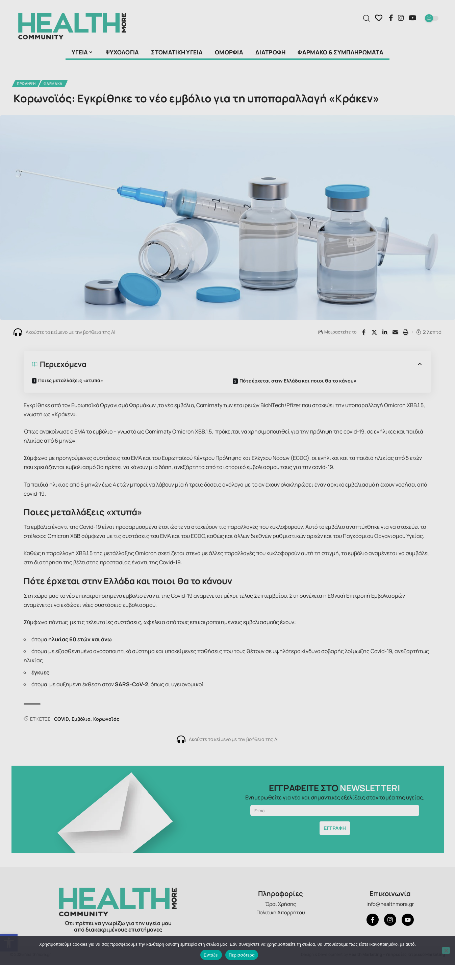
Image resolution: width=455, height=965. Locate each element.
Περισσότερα (242, 955)
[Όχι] (446, 950)
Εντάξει (211, 955)
